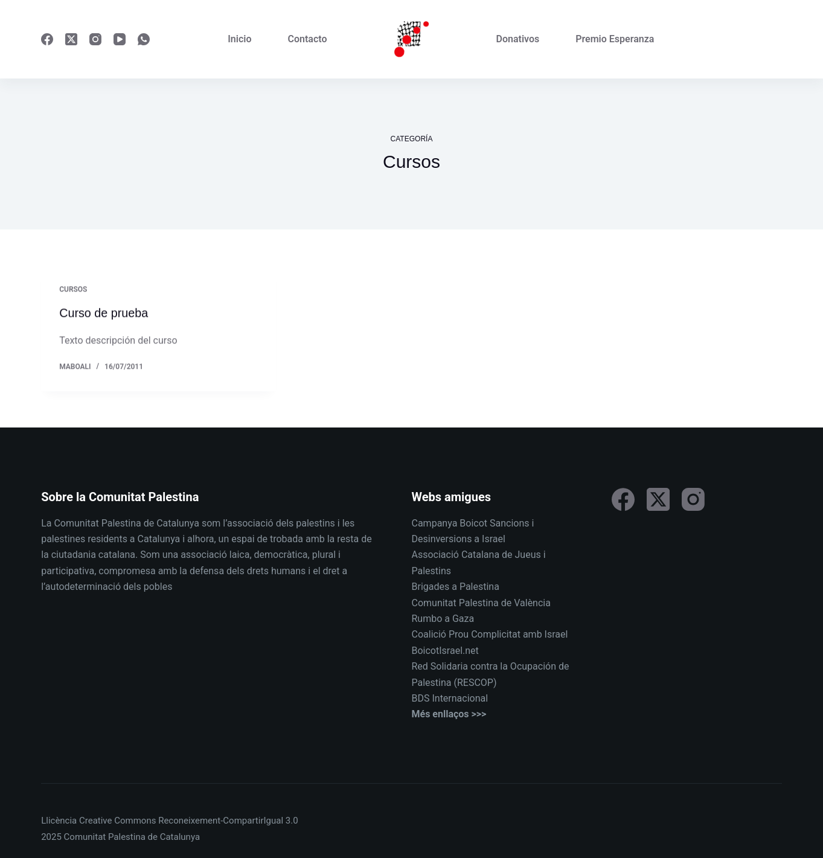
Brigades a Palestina (455, 586)
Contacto (307, 39)
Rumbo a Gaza (443, 618)
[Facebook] (47, 39)
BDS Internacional (450, 698)
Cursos (73, 290)
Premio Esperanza (614, 39)
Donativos (518, 39)
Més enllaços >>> (449, 714)
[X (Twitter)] (71, 39)
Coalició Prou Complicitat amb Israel (490, 634)
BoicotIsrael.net (445, 650)
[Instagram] (95, 39)
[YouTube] (120, 39)
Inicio (239, 39)
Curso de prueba (104, 313)
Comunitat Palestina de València (481, 602)
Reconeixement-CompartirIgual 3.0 (228, 820)
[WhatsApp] (144, 39)
